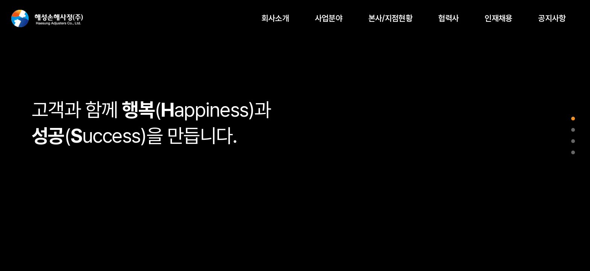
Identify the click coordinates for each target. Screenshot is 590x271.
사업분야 (328, 18)
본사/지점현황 (390, 18)
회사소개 (275, 18)
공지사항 (552, 18)
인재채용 (498, 18)
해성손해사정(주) (47, 18)
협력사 (448, 18)
